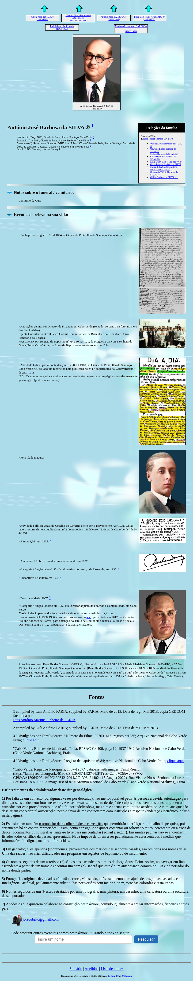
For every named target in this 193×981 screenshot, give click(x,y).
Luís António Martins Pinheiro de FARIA (44, 720)
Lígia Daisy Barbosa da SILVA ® (166, 161)
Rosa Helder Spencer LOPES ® (158, 138)
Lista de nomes (112, 969)
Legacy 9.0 (113, 976)
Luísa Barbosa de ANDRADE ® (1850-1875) (149, 18)
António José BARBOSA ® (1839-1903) (114, 18)
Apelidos (91, 969)
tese (89, 617)
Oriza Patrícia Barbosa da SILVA (165, 164)
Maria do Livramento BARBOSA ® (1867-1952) (131, 29)
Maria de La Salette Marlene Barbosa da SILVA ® (163, 168)
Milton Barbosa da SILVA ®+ (164, 154)
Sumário (75, 969)
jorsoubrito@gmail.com (35, 919)
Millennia (127, 976)
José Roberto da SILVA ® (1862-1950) (62, 27)
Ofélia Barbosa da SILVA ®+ (164, 177)
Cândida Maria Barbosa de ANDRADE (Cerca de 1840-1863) (78, 18)
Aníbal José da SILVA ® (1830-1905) (42, 18)
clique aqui (31, 740)
